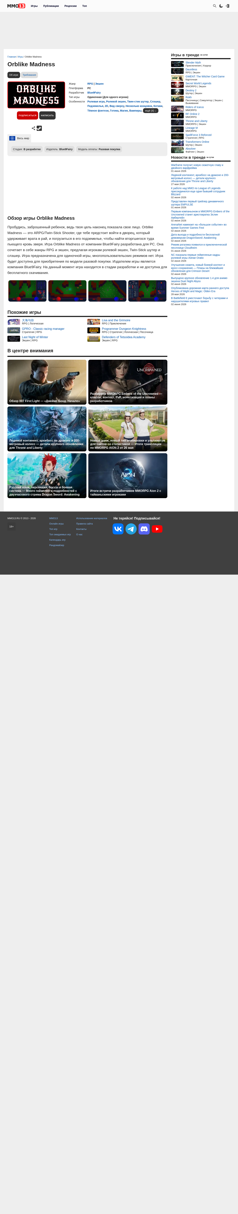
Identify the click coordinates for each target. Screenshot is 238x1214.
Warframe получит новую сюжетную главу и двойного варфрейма (197, 167)
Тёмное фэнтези (98, 110)
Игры (34, 5)
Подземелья (95, 105)
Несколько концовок (139, 105)
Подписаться (27, 115)
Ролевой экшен (116, 101)
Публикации (51, 5)
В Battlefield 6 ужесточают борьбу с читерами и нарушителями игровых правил (199, 300)
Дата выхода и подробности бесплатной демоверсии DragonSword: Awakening (195, 236)
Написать (47, 115)
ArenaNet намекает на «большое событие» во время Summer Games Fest (198, 226)
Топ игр (53, 529)
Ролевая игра (96, 101)
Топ (84, 5)
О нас (79, 534)
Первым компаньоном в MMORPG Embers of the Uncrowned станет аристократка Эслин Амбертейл (200, 214)
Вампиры (135, 110)
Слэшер (155, 101)
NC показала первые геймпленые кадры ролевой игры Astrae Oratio (195, 256)
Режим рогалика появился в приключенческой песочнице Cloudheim (199, 246)
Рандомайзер (56, 545)
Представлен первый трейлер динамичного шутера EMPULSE (197, 203)
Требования (29, 74)
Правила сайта (84, 523)
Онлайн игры (56, 523)
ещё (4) (149, 110)
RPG (90, 83)
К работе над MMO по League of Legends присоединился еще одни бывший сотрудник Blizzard (198, 191)
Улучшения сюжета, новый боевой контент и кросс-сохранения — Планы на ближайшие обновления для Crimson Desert (198, 268)
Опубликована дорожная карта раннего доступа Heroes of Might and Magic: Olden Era (200, 290)
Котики (158, 105)
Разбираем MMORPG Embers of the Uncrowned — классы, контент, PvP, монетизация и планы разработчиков (126, 397)
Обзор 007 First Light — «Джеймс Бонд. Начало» (44, 401)
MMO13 (53, 518)
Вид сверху (117, 105)
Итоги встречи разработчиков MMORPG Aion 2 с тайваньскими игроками (125, 492)
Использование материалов (91, 518)
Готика (114, 110)
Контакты (81, 529)
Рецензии (71, 5)
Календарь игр (57, 539)
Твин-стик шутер (138, 101)
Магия (124, 110)
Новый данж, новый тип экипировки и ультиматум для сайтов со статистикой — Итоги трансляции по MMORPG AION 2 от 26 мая (127, 444)
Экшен (99, 83)
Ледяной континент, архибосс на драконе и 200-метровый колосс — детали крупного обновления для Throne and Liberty (46, 444)
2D (106, 105)
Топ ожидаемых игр (60, 534)
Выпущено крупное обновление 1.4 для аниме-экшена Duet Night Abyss (199, 280)
